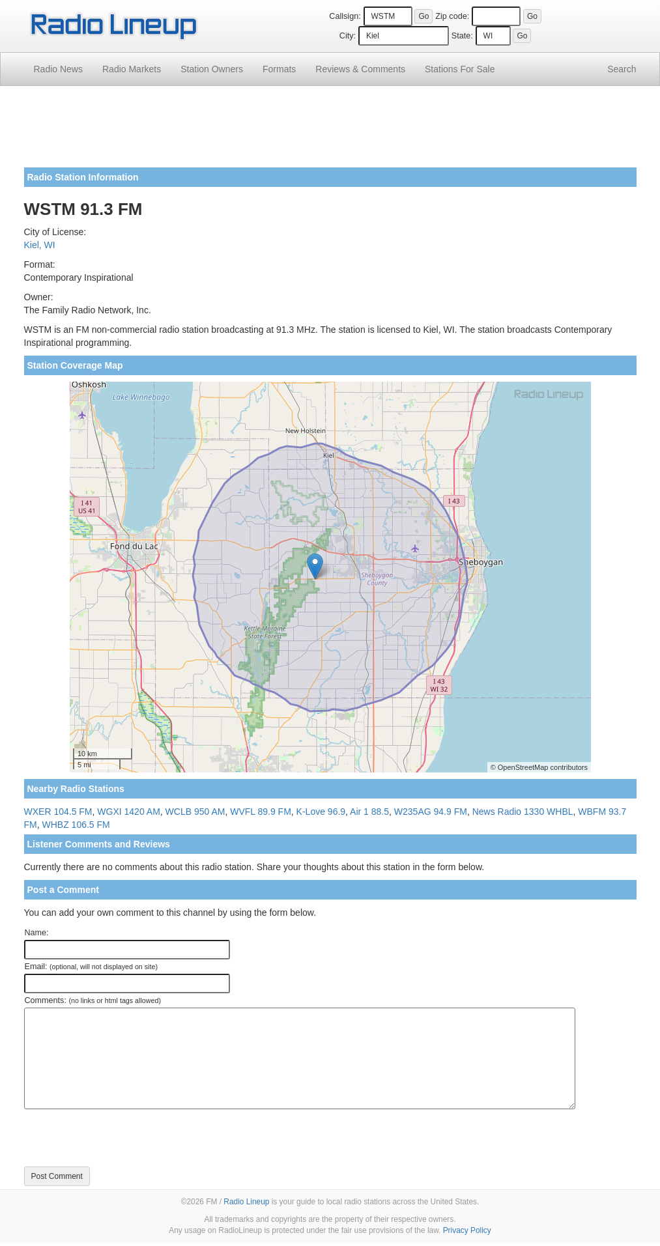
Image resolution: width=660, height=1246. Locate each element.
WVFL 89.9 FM (260, 811)
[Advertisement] (330, 131)
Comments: (93, 1000)
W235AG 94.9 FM (430, 811)
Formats (279, 69)
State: (462, 35)
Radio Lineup (246, 1201)
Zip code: (452, 16)
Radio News (58, 69)
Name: (37, 932)
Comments (360, 69)
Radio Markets (131, 69)
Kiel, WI (39, 245)
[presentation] (123, 1137)
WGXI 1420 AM (128, 811)
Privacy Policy (467, 1230)
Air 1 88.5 (369, 811)
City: (347, 35)
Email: (91, 966)
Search (621, 69)
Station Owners (211, 69)
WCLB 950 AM (195, 811)
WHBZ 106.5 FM (76, 824)
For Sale (460, 69)
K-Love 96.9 (321, 811)
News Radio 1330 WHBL (522, 811)
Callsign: (344, 16)
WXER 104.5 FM (58, 811)
